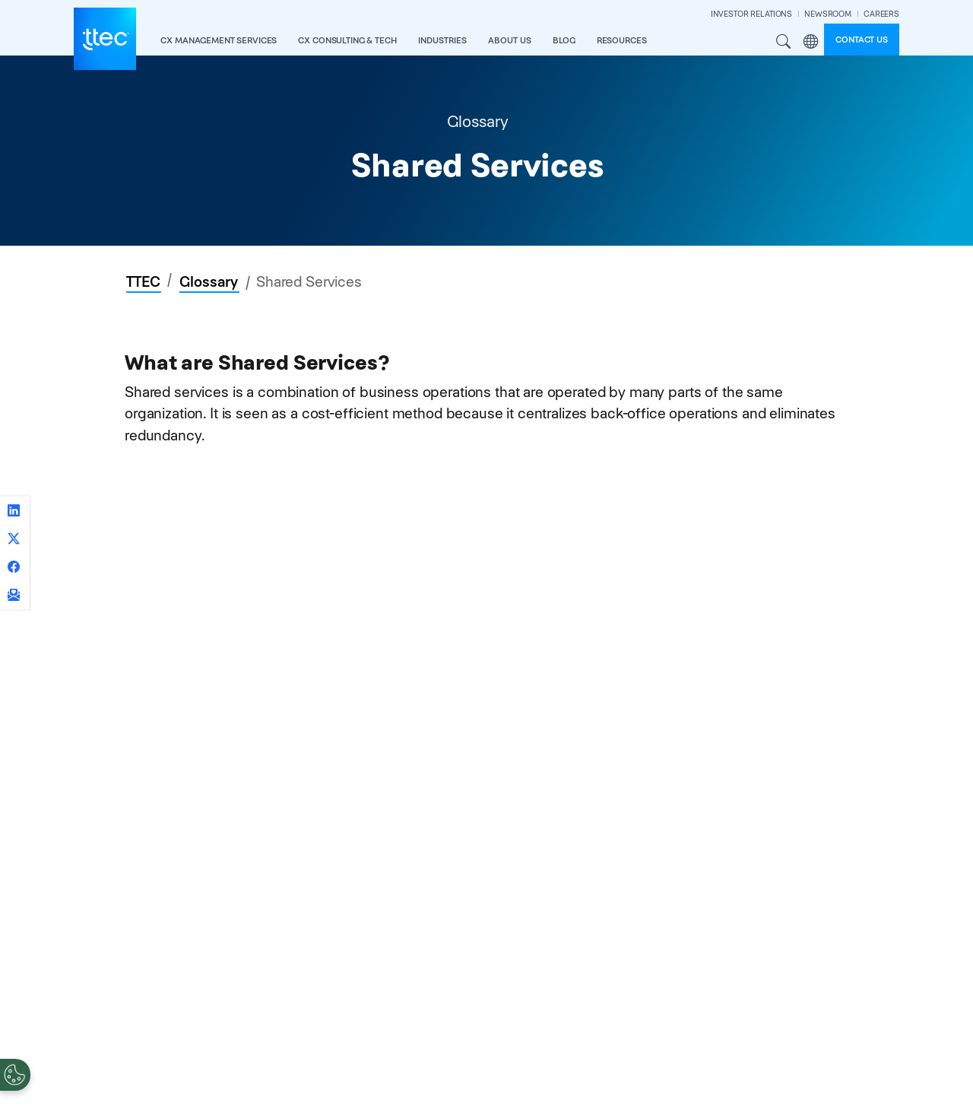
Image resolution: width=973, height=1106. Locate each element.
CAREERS (881, 14)
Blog (564, 40)
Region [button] (810, 42)
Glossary (208, 281)
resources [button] (622, 40)
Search (783, 42)
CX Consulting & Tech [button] (347, 40)
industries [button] (442, 40)
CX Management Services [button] (218, 40)
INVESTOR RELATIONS (751, 14)
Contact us (861, 39)
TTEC (143, 281)
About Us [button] (509, 40)
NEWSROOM (827, 14)
